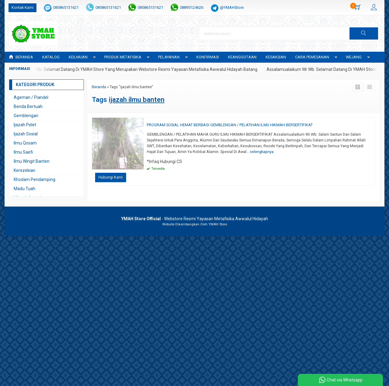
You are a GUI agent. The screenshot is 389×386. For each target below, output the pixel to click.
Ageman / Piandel (31, 97)
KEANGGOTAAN (242, 57)
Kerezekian (24, 170)
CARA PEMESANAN (312, 57)
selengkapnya (262, 151)
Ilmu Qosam (25, 143)
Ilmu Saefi (23, 152)
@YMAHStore (232, 7)
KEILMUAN (78, 57)
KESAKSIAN (276, 57)
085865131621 (66, 7)
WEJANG (354, 57)
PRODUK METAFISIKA (122, 57)
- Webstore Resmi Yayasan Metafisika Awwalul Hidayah (194, 218)
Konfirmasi (207, 57)
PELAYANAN (169, 57)
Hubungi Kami (110, 177)
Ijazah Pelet (25, 124)
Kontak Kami (22, 7)
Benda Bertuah (28, 106)
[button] (363, 33)
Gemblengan (26, 115)
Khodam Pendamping (34, 179)
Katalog (51, 57)
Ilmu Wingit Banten (32, 161)
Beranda (21, 57)
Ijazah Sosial (26, 133)
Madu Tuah (24, 188)
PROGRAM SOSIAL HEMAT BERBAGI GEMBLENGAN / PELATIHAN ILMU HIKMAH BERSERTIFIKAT (230, 125)
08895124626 (191, 7)
